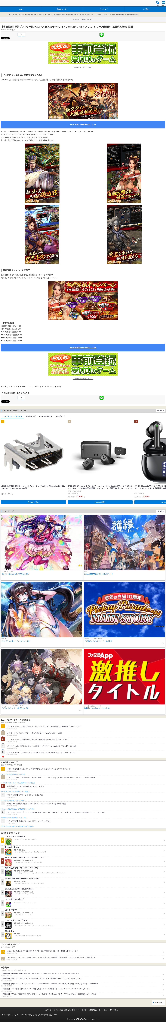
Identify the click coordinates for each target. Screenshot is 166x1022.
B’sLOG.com (114, 1010)
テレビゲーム (60, 416)
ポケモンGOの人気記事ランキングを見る (14, 817)
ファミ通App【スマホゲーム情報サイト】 (22, 14)
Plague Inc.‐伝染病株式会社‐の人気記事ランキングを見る (18, 809)
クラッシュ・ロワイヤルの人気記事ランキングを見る (18, 826)
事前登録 (76, 19)
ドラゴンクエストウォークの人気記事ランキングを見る (18, 783)
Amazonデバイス (45, 416)
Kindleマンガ (31, 416)
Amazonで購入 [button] (33, 502)
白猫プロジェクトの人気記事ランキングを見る (16, 791)
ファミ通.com (104, 1010)
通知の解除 (93, 1010)
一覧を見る (160, 410)
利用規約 (59, 1010)
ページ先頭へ (159, 1002)
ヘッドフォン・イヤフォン (12, 416)
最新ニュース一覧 (45, 14)
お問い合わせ (50, 1010)
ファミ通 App (8, 3)
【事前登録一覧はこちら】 (83, 67)
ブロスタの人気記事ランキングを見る (13, 800)
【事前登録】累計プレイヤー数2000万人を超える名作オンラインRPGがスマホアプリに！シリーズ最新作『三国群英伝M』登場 (95, 14)
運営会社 (67, 1010)
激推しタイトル (87, 19)
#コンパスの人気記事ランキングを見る (13, 774)
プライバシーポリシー (80, 1010)
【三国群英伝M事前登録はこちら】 (83, 124)
